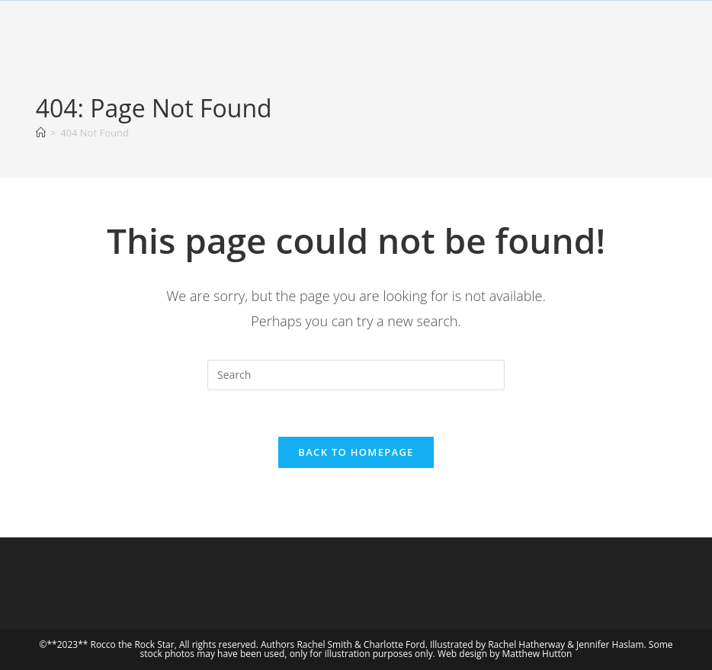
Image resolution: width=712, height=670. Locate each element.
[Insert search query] (356, 375)
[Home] (41, 132)
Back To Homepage (355, 452)
